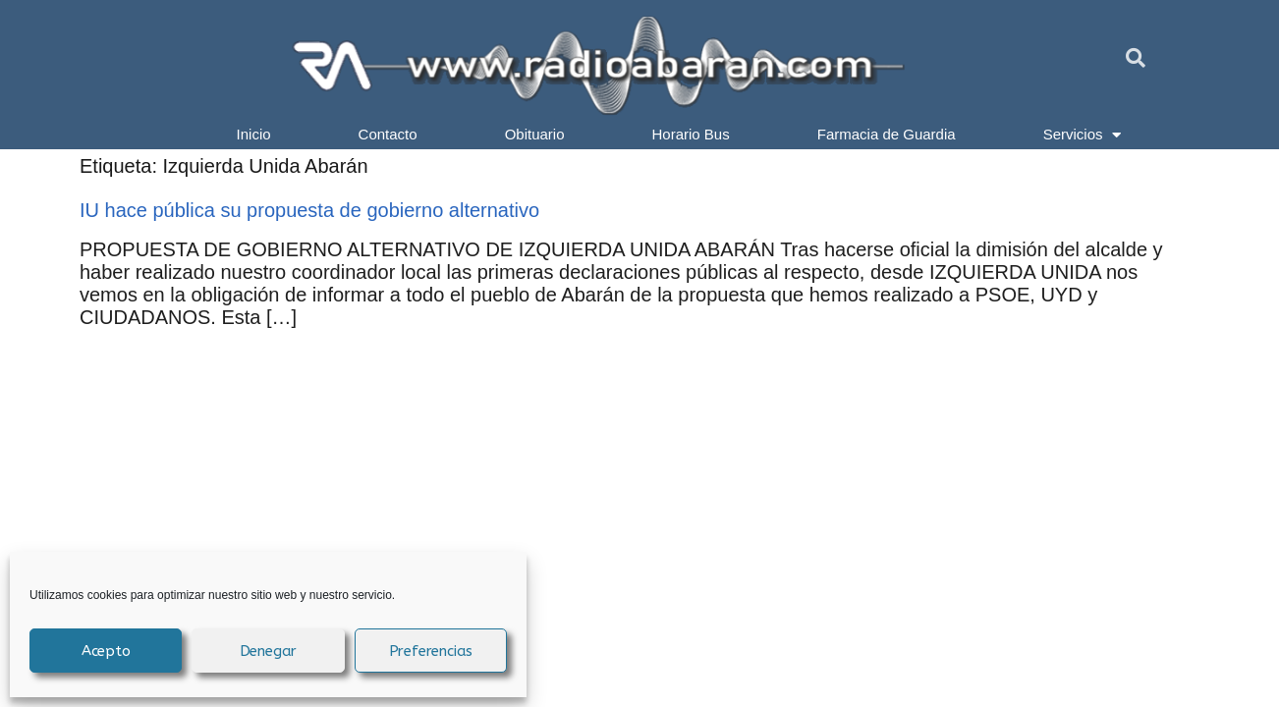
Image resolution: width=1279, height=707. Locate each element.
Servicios (1082, 134)
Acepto (106, 651)
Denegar (269, 651)
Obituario (535, 134)
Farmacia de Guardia (886, 134)
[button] (1135, 58)
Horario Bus (691, 134)
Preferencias (431, 651)
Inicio (254, 134)
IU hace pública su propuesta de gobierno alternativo (309, 210)
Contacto (388, 134)
